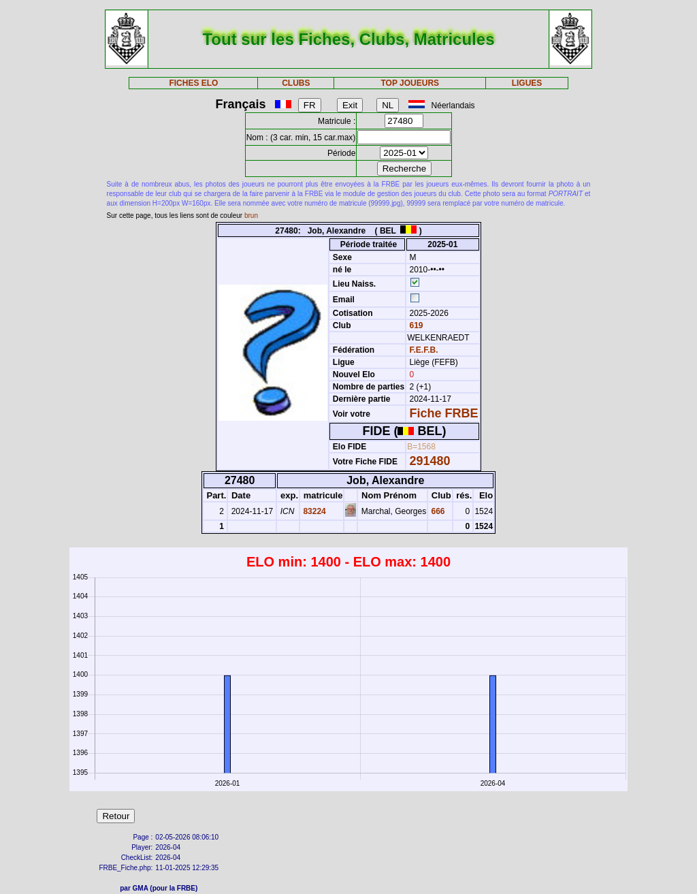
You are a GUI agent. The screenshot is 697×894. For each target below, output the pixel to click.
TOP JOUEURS (410, 83)
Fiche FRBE (444, 413)
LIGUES (527, 83)
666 (436, 511)
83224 (313, 511)
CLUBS (296, 83)
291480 (430, 461)
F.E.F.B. (424, 350)
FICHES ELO (193, 83)
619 (415, 325)
